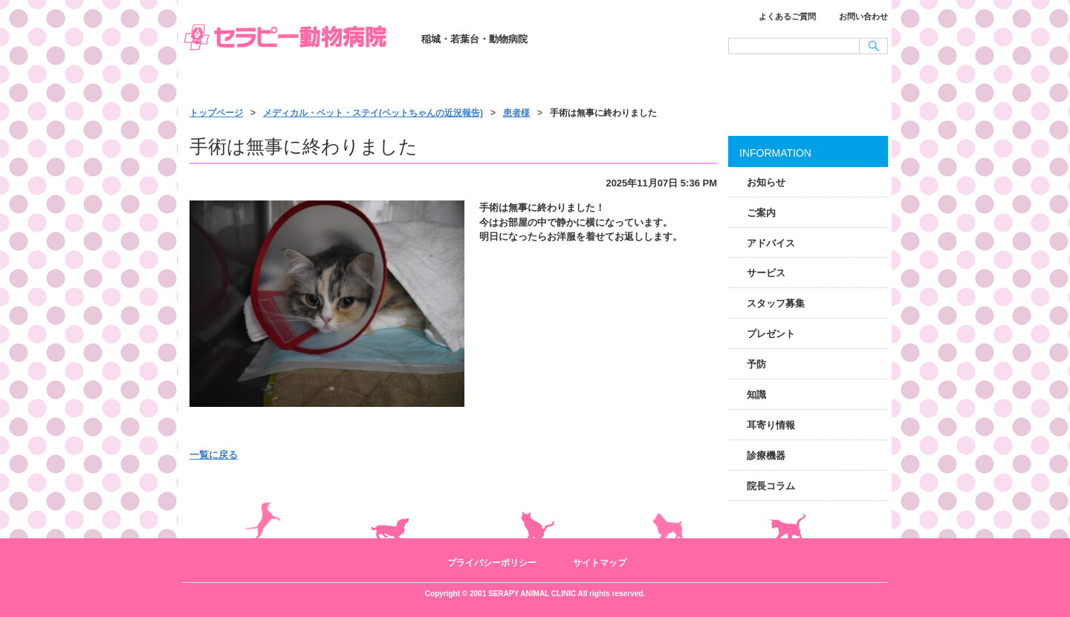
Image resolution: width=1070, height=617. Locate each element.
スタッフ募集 (776, 303)
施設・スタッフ (677, 83)
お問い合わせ (863, 16)
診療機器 (766, 455)
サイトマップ (599, 563)
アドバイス (771, 243)
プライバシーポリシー (491, 563)
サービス (536, 83)
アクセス (818, 83)
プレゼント (771, 333)
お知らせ (766, 182)
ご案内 (761, 212)
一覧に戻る (213, 454)
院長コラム (771, 486)
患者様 (516, 113)
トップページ (253, 83)
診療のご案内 (395, 83)
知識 (756, 394)
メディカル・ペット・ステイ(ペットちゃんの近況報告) (373, 113)
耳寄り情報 (771, 425)
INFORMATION (775, 153)
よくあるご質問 (787, 16)
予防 (756, 364)
